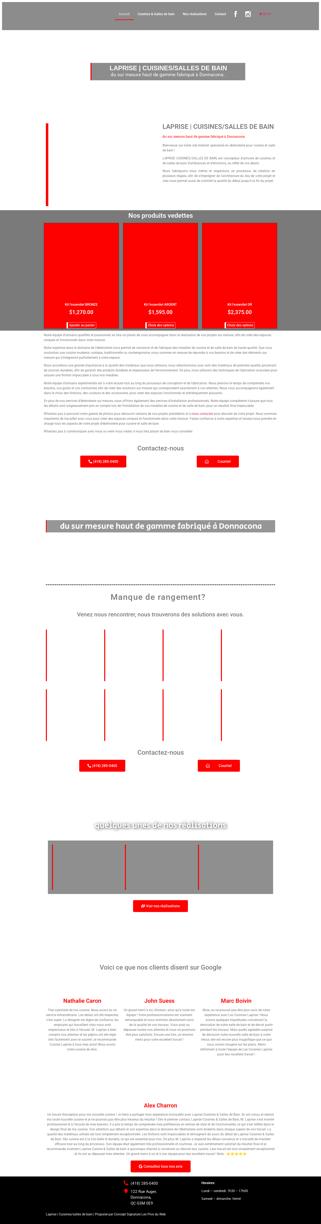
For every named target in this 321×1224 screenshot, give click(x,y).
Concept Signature (127, 1214)
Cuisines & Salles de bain (156, 14)
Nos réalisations (195, 14)
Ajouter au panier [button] (82, 325)
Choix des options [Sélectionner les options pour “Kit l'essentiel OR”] (240, 325)
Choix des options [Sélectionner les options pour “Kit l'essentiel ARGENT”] (161, 325)
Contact (220, 14)
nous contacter (202, 414)
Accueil (124, 14)
